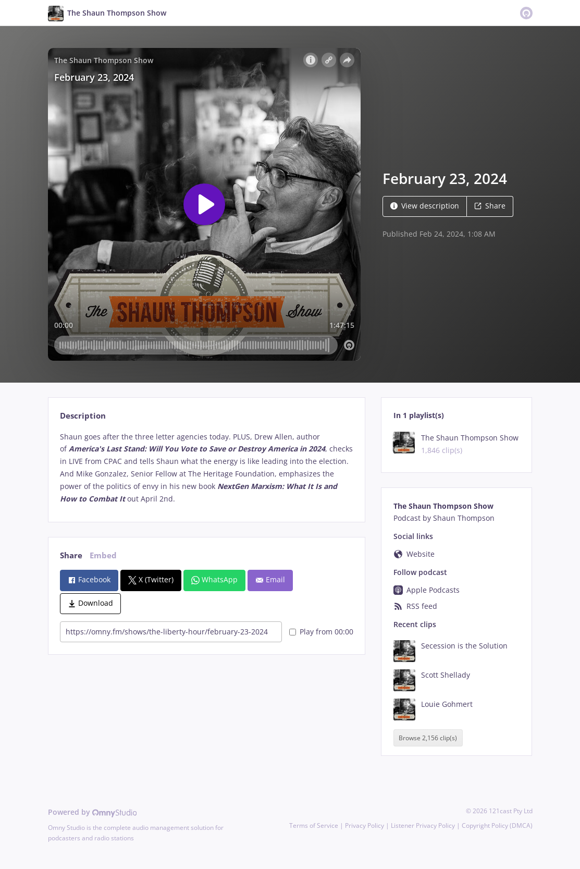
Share (489, 206)
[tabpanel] (206, 468)
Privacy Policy (364, 825)
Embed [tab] (103, 555)
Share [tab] (71, 555)
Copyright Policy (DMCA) (497, 825)
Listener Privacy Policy (423, 825)
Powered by (92, 812)
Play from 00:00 (321, 632)
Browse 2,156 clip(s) (428, 737)
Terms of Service (313, 825)
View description (424, 206)
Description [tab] (83, 415)
